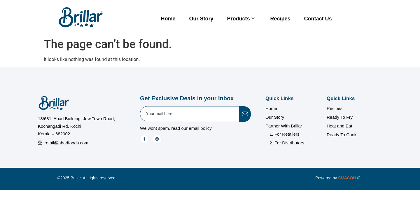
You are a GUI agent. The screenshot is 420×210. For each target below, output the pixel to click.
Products (241, 19)
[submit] (245, 114)
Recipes (280, 19)
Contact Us (318, 19)
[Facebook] (144, 139)
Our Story (201, 19)
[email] (190, 113)
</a (352, 178)
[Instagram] (157, 139)
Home (168, 19)
